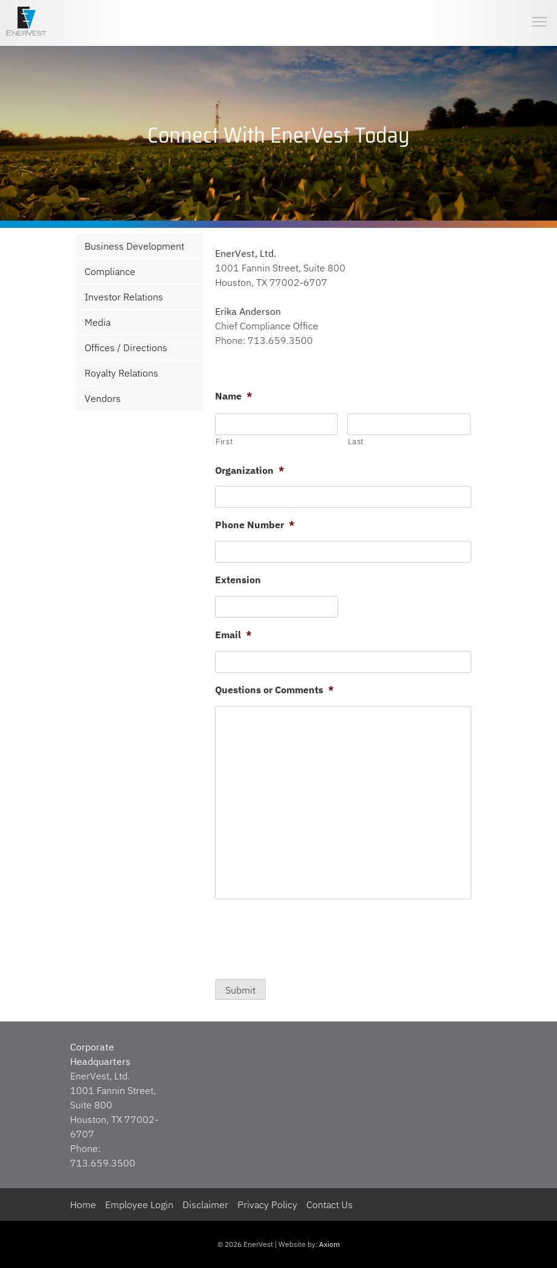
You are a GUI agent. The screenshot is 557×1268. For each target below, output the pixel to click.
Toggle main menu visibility (540, 11)
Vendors (103, 398)
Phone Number (255, 525)
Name (234, 396)
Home (83, 1204)
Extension (238, 580)
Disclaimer (205, 1204)
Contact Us (329, 1204)
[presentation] (307, 936)
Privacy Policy (267, 1204)
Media (98, 322)
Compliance (110, 271)
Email (233, 635)
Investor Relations (124, 297)
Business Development (134, 246)
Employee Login (139, 1204)
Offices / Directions (126, 347)
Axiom (329, 1244)
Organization (250, 470)
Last (356, 441)
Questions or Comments (274, 690)
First (224, 441)
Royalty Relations (121, 373)
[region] (278, 135)
